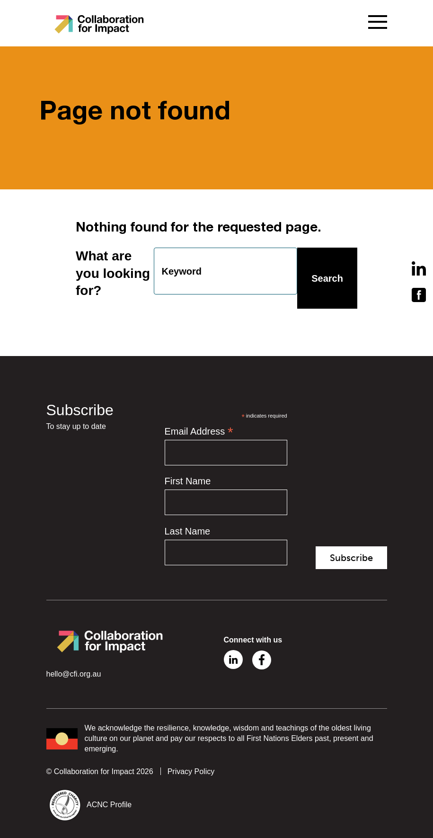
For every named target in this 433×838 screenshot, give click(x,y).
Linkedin (233, 659)
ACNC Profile (109, 805)
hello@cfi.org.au (73, 674)
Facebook (261, 660)
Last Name (188, 531)
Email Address (199, 432)
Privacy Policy (191, 771)
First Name (188, 481)
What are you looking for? (113, 273)
